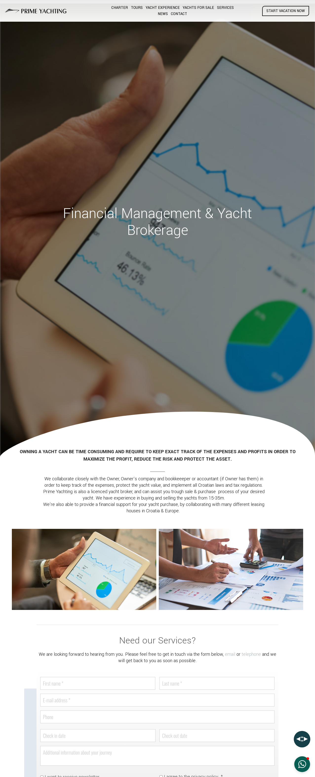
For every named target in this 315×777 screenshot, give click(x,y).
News (163, 14)
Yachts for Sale (198, 7)
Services (225, 7)
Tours (137, 7)
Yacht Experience (163, 7)
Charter (119, 7)
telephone (251, 654)
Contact (179, 14)
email (230, 654)
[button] (302, 764)
